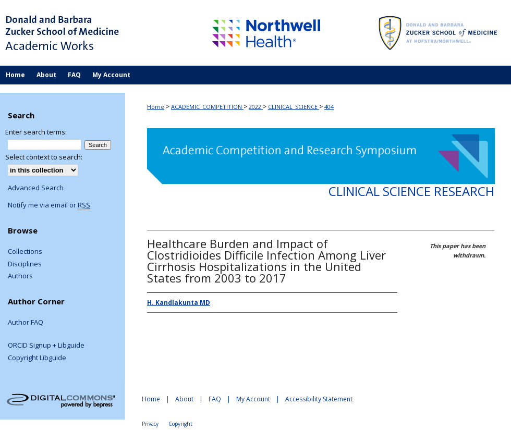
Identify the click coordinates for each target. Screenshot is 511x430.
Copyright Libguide (37, 358)
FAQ (215, 399)
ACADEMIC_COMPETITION (207, 106)
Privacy (150, 423)
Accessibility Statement (318, 399)
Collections (25, 252)
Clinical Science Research (411, 191)
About (184, 399)
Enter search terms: (36, 132)
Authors (20, 276)
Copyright (180, 423)
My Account (253, 399)
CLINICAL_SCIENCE (293, 106)
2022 (256, 106)
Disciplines (25, 264)
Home (155, 106)
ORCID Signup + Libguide (46, 345)
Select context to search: (43, 157)
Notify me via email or (49, 205)
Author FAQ (25, 322)
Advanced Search (36, 187)
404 (329, 106)
